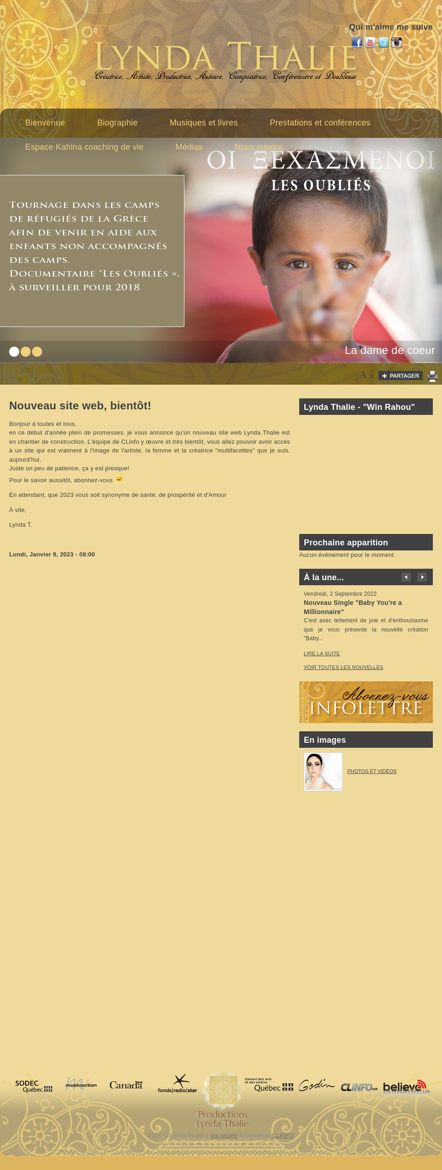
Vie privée (223, 1135)
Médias (189, 147)
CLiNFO (283, 1135)
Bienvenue (45, 122)
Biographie (117, 122)
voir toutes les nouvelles (343, 667)
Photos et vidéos (372, 771)
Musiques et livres (204, 122)
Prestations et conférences (320, 122)
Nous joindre (258, 147)
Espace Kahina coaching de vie (84, 147)
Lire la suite (322, 653)
